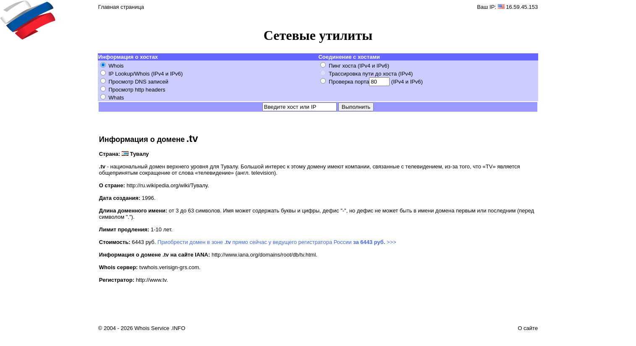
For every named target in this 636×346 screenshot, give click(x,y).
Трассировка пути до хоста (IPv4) (371, 74)
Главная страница (121, 7)
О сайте (528, 328)
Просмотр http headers (136, 89)
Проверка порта (349, 82)
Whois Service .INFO (159, 328)
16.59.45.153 (522, 7)
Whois (115, 66)
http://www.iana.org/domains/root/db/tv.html (264, 255)
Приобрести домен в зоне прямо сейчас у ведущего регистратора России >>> (276, 242)
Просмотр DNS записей (138, 82)
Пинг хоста (342, 66)
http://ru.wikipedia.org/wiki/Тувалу (166, 185)
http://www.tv (151, 280)
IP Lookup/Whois (128, 74)
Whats (116, 97)
